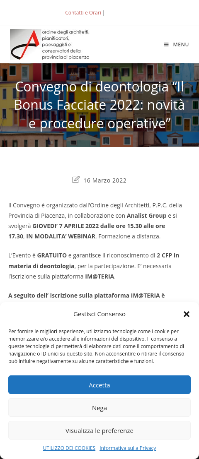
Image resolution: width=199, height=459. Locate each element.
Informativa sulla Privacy (128, 448)
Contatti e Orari (83, 12)
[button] (186, 314)
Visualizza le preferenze (99, 430)
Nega (99, 408)
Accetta (99, 385)
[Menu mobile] (176, 44)
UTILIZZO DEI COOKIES (69, 448)
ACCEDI (120, 12)
